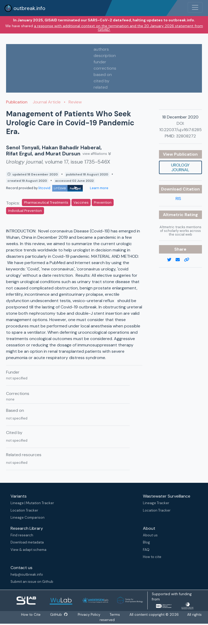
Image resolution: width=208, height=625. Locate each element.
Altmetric (174, 214)
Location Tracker (24, 510)
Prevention (103, 202)
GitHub (58, 614)
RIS (178, 198)
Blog (146, 542)
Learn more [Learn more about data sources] (98, 188)
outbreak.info (24, 8)
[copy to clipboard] (189, 260)
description (105, 55)
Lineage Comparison (28, 517)
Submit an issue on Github (32, 581)
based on (103, 74)
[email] (180, 260)
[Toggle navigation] (195, 7)
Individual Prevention (25, 210)
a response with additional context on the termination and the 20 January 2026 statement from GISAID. (118, 27)
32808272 (186, 136)
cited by (101, 81)
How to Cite (31, 614)
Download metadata (27, 542)
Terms (115, 614)
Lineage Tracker (156, 503)
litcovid (60, 188)
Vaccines (81, 202)
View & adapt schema (28, 549)
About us (150, 535)
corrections (105, 68)
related (101, 87)
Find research (22, 535)
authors (101, 49)
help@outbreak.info (27, 574)
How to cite (152, 557)
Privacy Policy (89, 614)
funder (100, 62)
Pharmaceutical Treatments (46, 202)
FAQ (146, 549)
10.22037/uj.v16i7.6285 (180, 129)
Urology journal (180, 167)
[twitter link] (171, 260)
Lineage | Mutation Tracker (32, 503)
